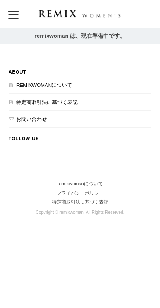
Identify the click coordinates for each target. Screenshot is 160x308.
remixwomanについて (44, 85)
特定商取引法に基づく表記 (47, 102)
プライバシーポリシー (80, 192)
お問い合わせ (31, 119)
